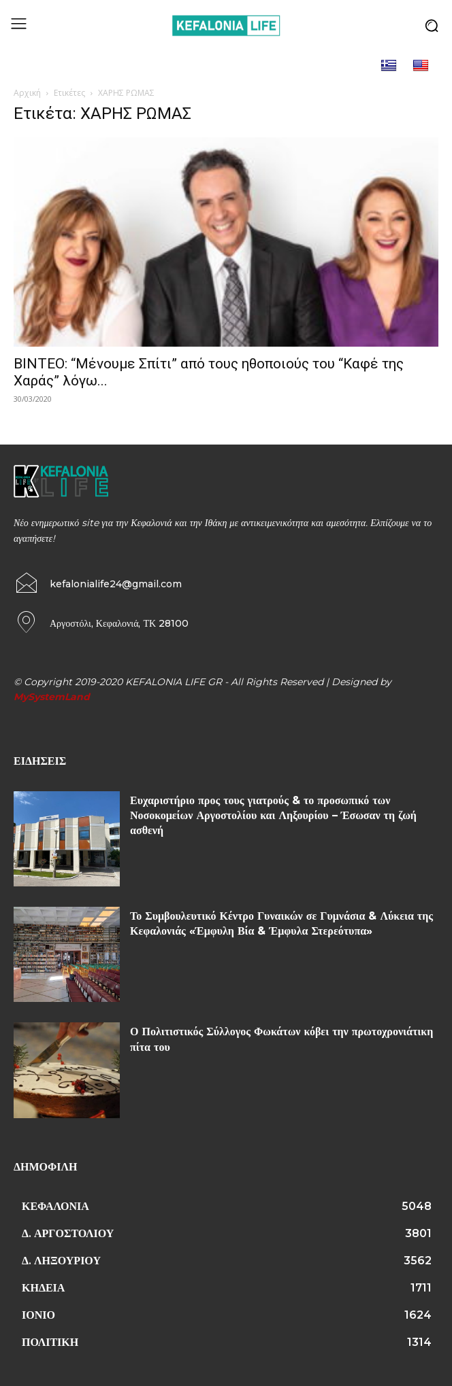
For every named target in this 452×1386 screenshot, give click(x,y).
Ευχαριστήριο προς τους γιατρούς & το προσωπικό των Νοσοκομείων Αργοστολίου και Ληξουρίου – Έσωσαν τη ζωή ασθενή (273, 815)
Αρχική (27, 93)
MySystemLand (52, 697)
